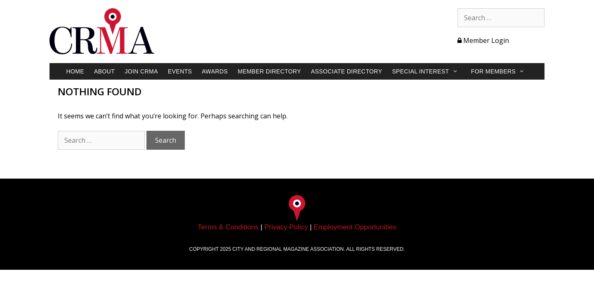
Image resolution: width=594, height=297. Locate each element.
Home (75, 71)
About (104, 71)
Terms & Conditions (228, 227)
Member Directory (269, 71)
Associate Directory (346, 71)
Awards (215, 71)
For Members (502, 71)
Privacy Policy (286, 227)
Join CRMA (141, 71)
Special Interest (429, 71)
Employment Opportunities (355, 227)
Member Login (483, 40)
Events (180, 71)
